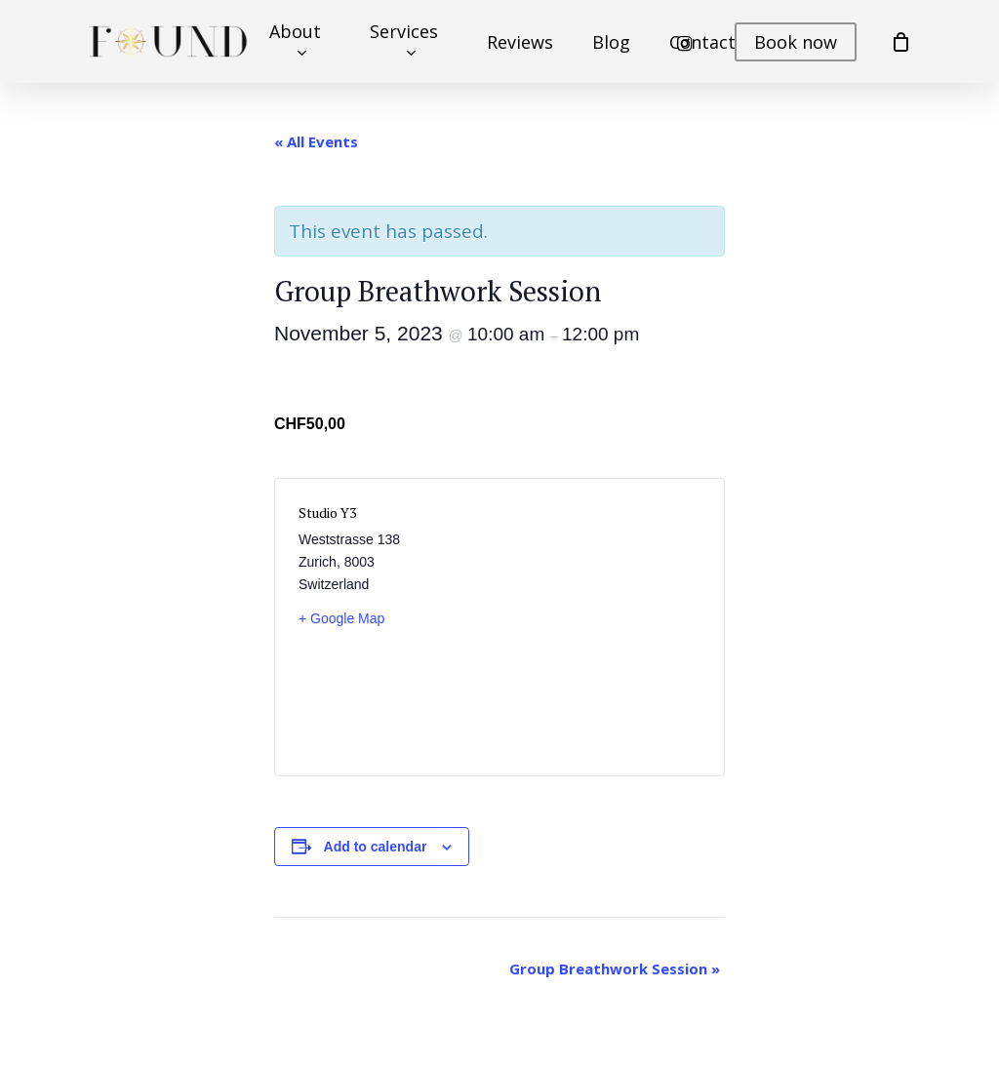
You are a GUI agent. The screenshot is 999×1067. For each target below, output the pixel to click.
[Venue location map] (602, 627)
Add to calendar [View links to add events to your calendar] (375, 846)
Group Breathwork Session (614, 968)
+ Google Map (341, 618)
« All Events (316, 141)
